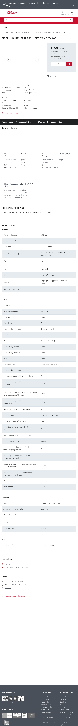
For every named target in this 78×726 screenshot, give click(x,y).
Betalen (63, 702)
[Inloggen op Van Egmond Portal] (63, 13)
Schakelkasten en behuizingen (47, 714)
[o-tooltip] (59, 63)
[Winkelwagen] (72, 13)
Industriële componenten (46, 703)
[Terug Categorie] (4, 27)
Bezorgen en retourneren (64, 708)
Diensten (63, 722)
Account (63, 705)
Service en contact (67, 712)
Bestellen (63, 699)
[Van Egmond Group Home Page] (12, 13)
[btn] (74, 4)
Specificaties (40, 122)
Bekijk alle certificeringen (11, 703)
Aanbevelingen (7, 122)
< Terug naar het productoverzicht (15, 596)
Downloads (51, 122)
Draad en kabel (46, 710)
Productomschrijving (24, 122)
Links (60, 122)
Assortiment (46, 693)
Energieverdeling (47, 707)
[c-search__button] (70, 20)
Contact (63, 697)
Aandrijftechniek (47, 717)
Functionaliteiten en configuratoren (67, 716)
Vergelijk (52, 76)
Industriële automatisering (46, 698)
